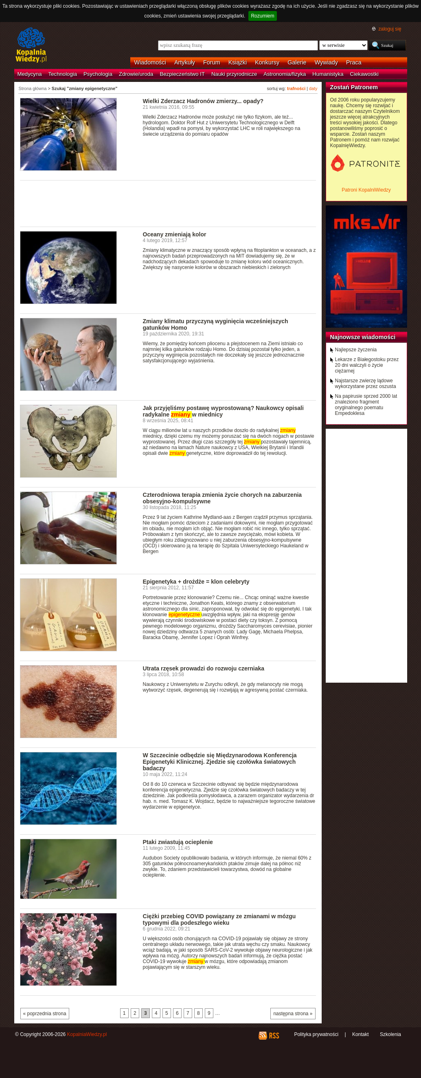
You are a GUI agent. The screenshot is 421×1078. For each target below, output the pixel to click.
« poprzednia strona (44, 1013)
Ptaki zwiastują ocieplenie (178, 842)
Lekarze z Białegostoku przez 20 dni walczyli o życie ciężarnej (367, 365)
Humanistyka (327, 74)
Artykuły (184, 62)
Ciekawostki (364, 74)
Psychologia (97, 74)
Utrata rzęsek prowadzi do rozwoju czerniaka (204, 668)
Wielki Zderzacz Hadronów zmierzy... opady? (203, 101)
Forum (211, 62)
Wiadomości (150, 62)
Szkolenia (390, 1034)
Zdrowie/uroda (136, 74)
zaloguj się (389, 29)
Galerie (296, 62)
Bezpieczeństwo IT (182, 74)
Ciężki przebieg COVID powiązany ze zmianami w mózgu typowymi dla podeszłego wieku (219, 919)
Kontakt (360, 1034)
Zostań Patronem (354, 87)
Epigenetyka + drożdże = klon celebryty (196, 581)
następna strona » (292, 1013)
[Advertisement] (168, 203)
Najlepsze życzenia (356, 350)
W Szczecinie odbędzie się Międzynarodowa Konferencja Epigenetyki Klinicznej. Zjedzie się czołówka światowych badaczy (220, 762)
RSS (274, 1036)
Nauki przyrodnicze (234, 74)
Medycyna (30, 74)
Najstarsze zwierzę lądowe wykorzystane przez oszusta (365, 383)
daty (313, 88)
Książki (237, 62)
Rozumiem (262, 16)
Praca (354, 62)
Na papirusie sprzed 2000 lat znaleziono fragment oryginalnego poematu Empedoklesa (366, 404)
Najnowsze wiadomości (363, 337)
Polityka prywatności (316, 1034)
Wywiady (326, 62)
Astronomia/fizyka (284, 74)
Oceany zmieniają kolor (174, 234)
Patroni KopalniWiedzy (366, 190)
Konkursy (267, 62)
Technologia (62, 74)
